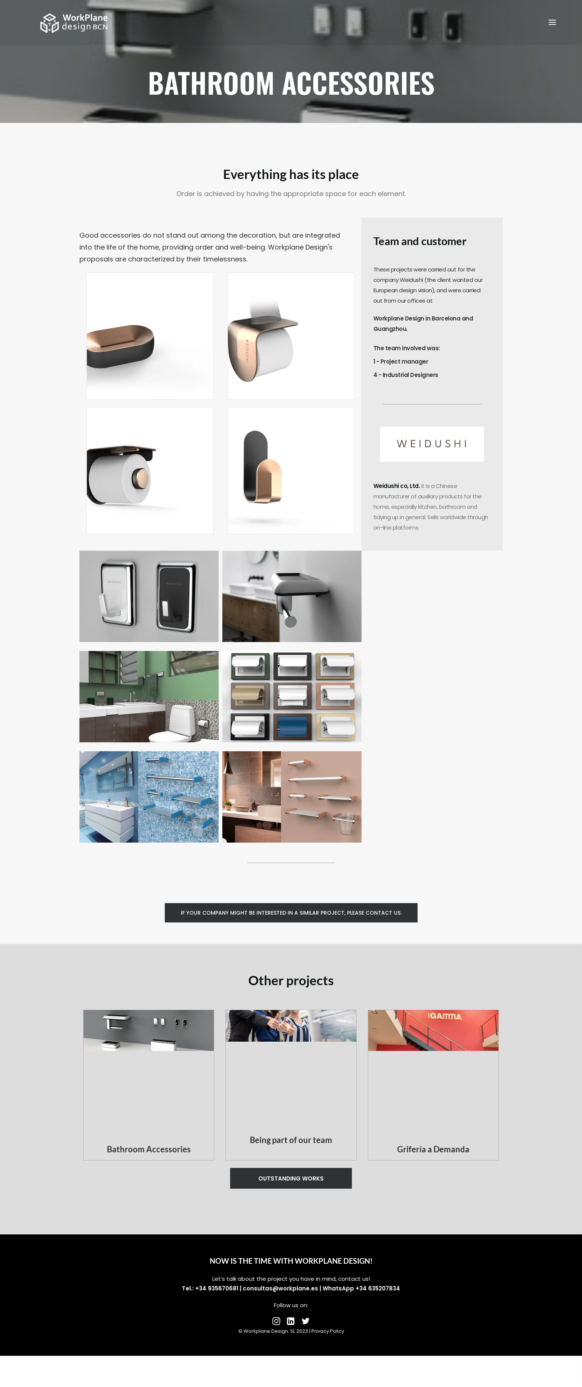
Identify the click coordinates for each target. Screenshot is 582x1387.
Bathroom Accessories (149, 1149)
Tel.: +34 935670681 (210, 1288)
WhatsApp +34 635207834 (361, 1288)
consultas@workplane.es (280, 1288)
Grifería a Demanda (433, 1149)
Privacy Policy (327, 1331)
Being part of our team (291, 1140)
